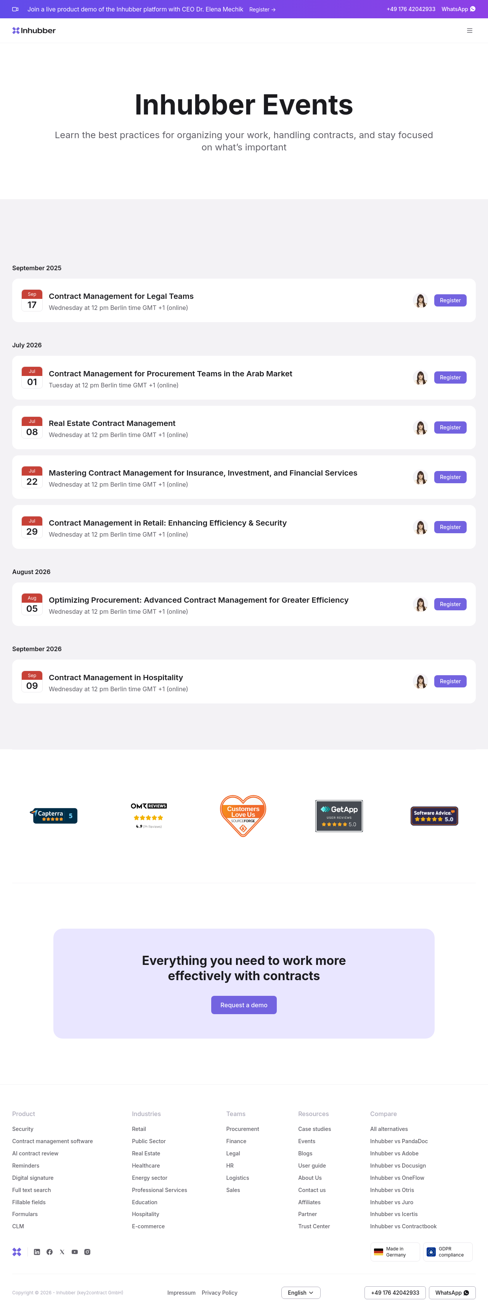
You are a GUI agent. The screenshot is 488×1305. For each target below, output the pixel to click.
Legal (233, 1146)
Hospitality (145, 1207)
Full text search (31, 1183)
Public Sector (149, 1134)
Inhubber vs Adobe (394, 1146)
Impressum (181, 1286)
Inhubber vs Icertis (394, 1207)
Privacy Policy (220, 1286)
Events (306, 1134)
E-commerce (148, 1219)
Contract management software (52, 1134)
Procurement (242, 1122)
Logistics (238, 1171)
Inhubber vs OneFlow (397, 1171)
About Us (310, 1171)
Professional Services (159, 1183)
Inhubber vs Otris (392, 1183)
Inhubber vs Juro (391, 1195)
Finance (236, 1134)
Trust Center (314, 1219)
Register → (262, 9)
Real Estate (146, 1146)
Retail (139, 1122)
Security (23, 1122)
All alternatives (389, 1122)
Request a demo (243, 998)
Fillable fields (29, 1195)
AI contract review (35, 1146)
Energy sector (149, 1171)
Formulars (25, 1207)
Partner (307, 1207)
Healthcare (146, 1158)
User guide (312, 1158)
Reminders (25, 1158)
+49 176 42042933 (411, 9)
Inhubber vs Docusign (398, 1158)
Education (144, 1195)
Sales (233, 1183)
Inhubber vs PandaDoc (399, 1134)
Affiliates (309, 1195)
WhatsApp (458, 9)
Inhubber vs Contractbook (403, 1219)
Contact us (312, 1183)
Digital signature (33, 1171)
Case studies (314, 1122)
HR (230, 1158)
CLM (18, 1219)
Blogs (305, 1146)
